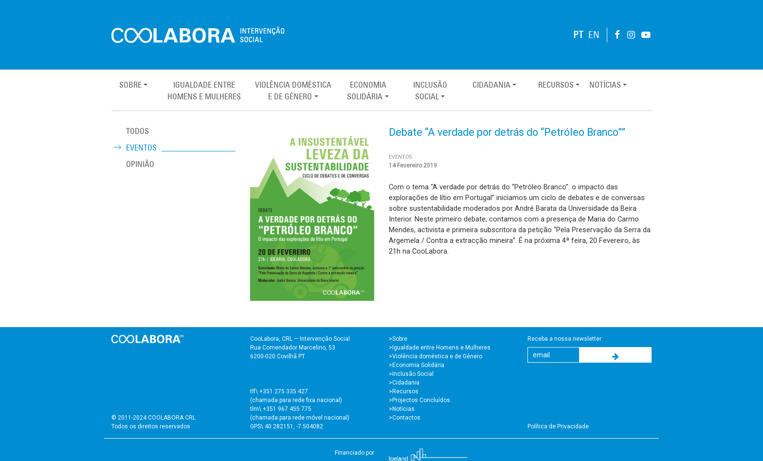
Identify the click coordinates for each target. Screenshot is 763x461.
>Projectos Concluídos (419, 400)
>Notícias (402, 409)
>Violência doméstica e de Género (435, 356)
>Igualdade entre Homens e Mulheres (439, 347)
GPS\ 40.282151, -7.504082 (286, 426)
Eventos (141, 147)
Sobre (130, 85)
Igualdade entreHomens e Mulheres (204, 90)
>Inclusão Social (411, 373)
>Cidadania (404, 382)
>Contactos (404, 417)
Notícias (605, 85)
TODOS (137, 131)
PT (578, 34)
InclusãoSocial (430, 90)
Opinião (140, 164)
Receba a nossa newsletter (564, 338)
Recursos (556, 85)
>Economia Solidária (416, 365)
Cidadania (491, 85)
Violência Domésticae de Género (293, 90)
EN (594, 34)
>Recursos (403, 391)
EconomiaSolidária (366, 90)
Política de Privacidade (558, 426)
